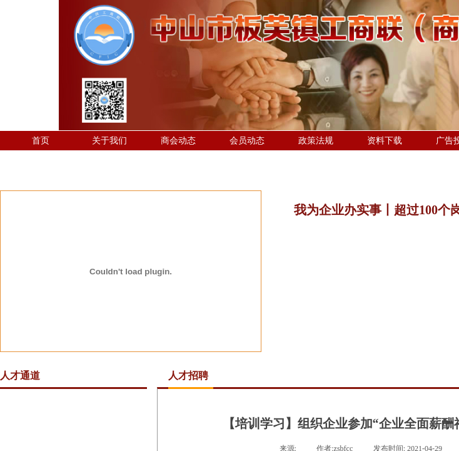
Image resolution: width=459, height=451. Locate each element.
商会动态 (178, 140)
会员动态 (247, 140)
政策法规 (315, 140)
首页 (40, 140)
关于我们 (109, 140)
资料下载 (384, 140)
